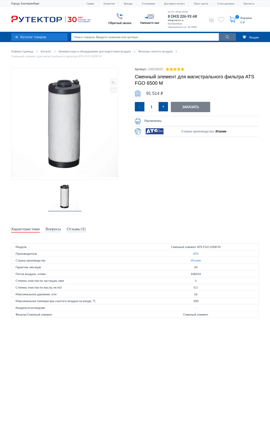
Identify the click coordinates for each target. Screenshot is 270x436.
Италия (196, 260)
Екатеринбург (30, 3)
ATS (195, 253)
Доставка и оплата (174, 3)
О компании (148, 3)
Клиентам (109, 3)
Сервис (90, 3)
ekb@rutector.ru (176, 20)
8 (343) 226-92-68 (182, 16)
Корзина (246, 17)
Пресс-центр (201, 3)
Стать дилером (225, 3)
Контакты (249, 3)
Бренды (128, 3)
